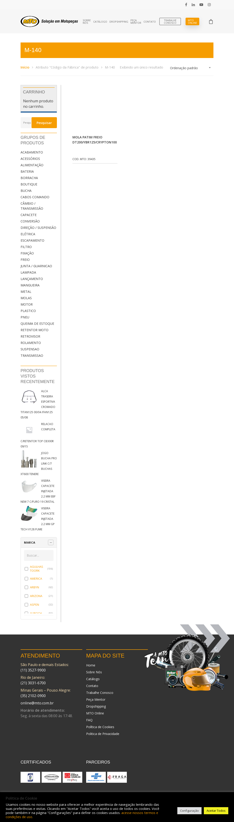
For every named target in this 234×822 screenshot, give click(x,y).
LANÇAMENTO (32, 279)
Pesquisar (44, 123)
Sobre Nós (87, 21)
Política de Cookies (100, 727)
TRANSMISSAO (32, 355)
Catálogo (100, 21)
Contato (150, 21)
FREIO (25, 259)
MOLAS (26, 298)
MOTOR (27, 304)
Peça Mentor (135, 21)
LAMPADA (28, 272)
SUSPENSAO (30, 349)
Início (25, 67)
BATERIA (27, 171)
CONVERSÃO (30, 221)
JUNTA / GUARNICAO (36, 266)
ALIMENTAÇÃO (32, 165)
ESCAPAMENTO (32, 240)
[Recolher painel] (50, 542)
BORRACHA (29, 178)
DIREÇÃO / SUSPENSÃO (38, 227)
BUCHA (26, 190)
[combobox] (190, 68)
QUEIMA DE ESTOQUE (37, 323)
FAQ (89, 720)
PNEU (25, 317)
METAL (26, 291)
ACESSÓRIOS (30, 158)
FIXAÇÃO (27, 253)
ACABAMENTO (32, 152)
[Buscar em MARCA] (38, 555)
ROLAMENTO (31, 343)
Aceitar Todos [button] (216, 811)
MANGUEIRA (30, 285)
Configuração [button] (189, 811)
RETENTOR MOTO (34, 330)
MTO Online (192, 21)
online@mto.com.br (37, 703)
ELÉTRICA (28, 234)
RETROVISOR (30, 336)
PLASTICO (28, 311)
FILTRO (26, 247)
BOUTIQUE (29, 184)
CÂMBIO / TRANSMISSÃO (32, 206)
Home (90, 665)
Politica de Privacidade (102, 734)
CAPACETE (29, 215)
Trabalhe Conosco (170, 21)
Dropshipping (118, 21)
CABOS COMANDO (35, 197)
